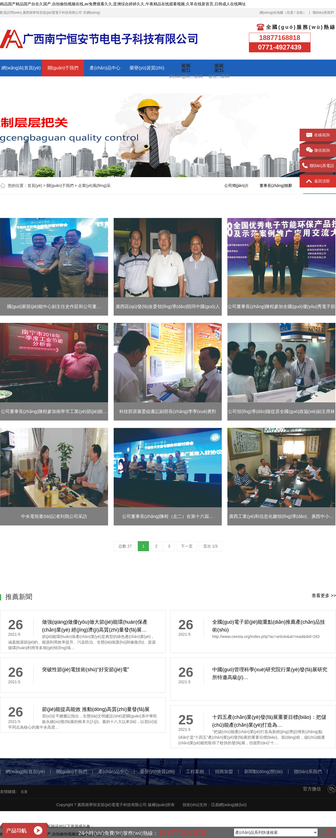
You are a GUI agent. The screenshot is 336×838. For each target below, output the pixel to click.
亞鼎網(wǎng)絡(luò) (229, 804)
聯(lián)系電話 (318, 166)
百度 (290, 13)
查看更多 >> (324, 595)
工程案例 (21, 84)
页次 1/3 (210, 546)
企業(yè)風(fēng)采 (94, 185)
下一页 (187, 546)
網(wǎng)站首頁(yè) (21, 67)
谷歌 (299, 13)
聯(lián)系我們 (323, 13)
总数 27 (125, 546)
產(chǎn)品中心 (105, 67)
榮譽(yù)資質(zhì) (147, 67)
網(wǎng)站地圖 (271, 13)
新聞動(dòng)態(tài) (105, 84)
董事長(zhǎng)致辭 (276, 185)
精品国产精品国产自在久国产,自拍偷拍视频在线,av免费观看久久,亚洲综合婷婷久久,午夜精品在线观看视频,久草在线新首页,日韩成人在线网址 (123, 4)
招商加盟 (63, 84)
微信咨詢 (318, 150)
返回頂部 (318, 181)
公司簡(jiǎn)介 (236, 185)
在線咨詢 (318, 135)
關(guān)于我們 (63, 67)
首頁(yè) (34, 185)
